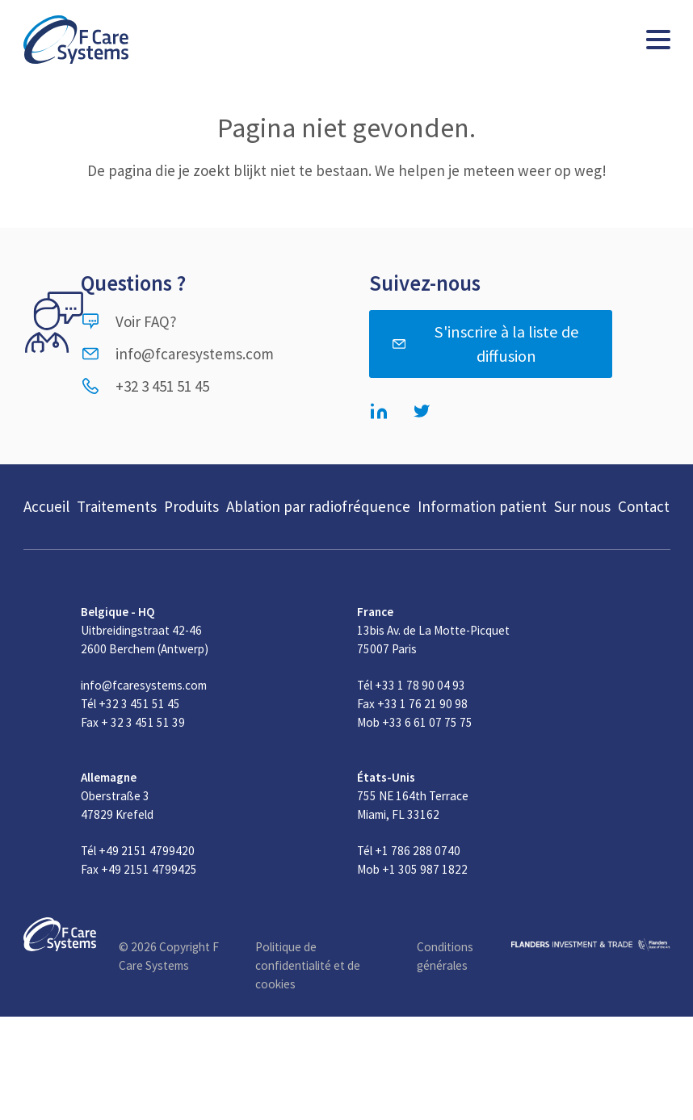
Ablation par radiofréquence (318, 506)
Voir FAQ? (129, 321)
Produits (191, 506)
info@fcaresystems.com (177, 353)
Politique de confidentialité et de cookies (307, 965)
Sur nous (582, 506)
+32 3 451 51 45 (145, 386)
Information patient (482, 506)
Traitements (117, 506)
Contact (644, 506)
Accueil (46, 506)
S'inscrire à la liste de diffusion (485, 344)
